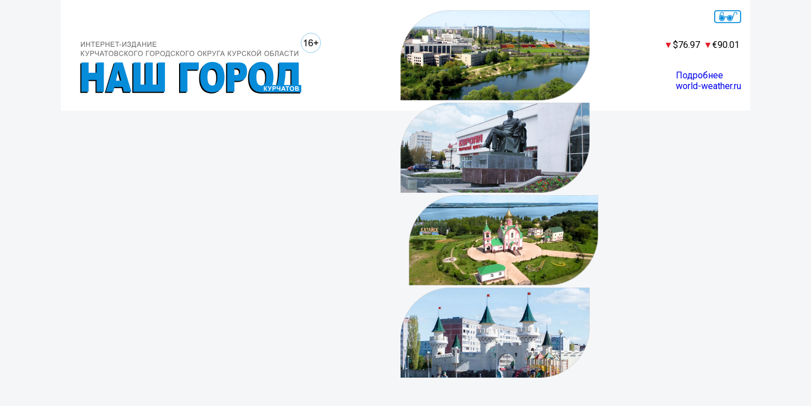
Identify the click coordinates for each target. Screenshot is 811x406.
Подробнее (699, 75)
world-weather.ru (708, 86)
